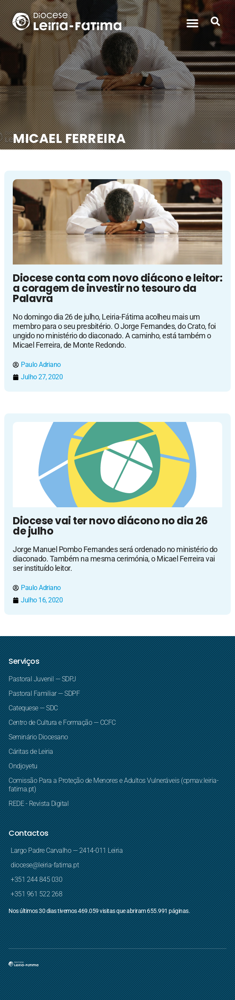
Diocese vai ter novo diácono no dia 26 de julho (110, 526)
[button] (192, 22)
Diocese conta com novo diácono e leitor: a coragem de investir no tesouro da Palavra (117, 288)
